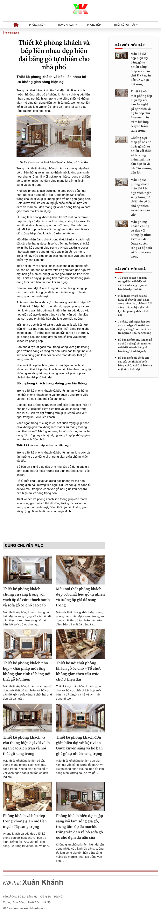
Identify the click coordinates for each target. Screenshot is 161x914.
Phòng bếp (95, 24)
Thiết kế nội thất (126, 24)
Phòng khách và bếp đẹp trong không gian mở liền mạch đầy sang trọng (25, 821)
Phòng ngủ (37, 24)
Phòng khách (67, 24)
